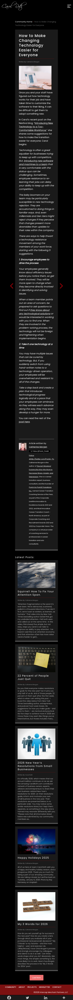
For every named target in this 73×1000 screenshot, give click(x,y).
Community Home (23, 21)
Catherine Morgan (38, 446)
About (22, 987)
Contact (56, 987)
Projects (31, 987)
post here (24, 421)
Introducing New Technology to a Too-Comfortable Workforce (36, 127)
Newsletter (44, 987)
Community (10, 987)
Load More (36, 978)
